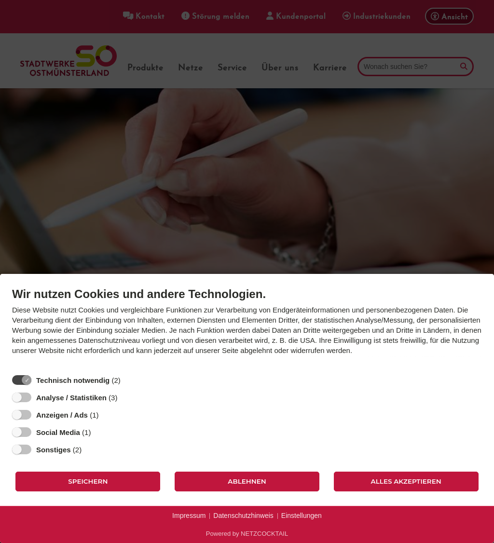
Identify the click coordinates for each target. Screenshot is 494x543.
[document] (247, 328)
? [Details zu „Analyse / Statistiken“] (126, 397)
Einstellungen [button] (301, 515)
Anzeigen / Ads (62, 415)
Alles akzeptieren (406, 481)
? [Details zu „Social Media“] (100, 432)
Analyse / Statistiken (71, 398)
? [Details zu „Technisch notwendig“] (129, 380)
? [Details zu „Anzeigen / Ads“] (108, 415)
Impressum (189, 515)
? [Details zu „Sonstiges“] (91, 449)
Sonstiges (53, 450)
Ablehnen (247, 481)
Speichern (88, 481)
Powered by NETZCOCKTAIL (247, 533)
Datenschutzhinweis (243, 515)
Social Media (58, 432)
